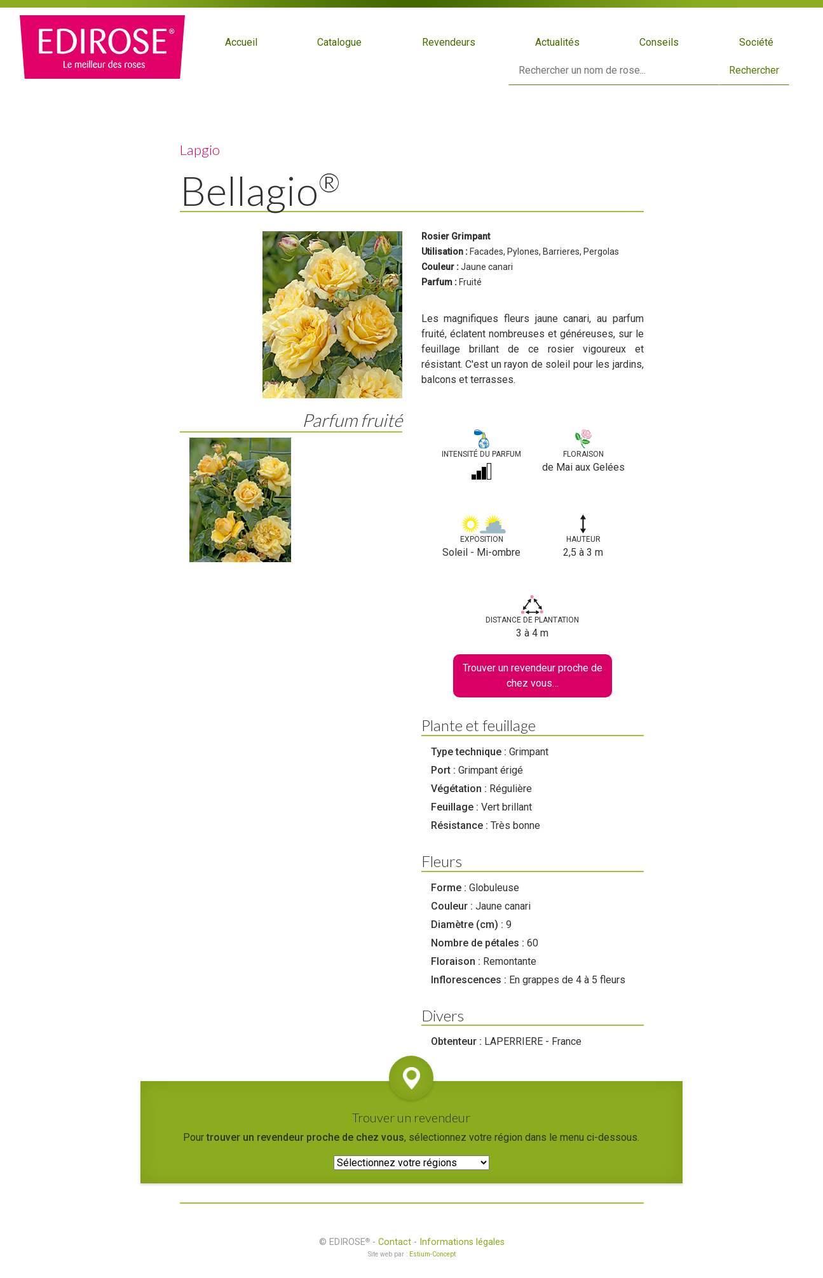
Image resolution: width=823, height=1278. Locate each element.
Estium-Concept (432, 1254)
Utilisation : (444, 251)
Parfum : (439, 282)
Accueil (241, 42)
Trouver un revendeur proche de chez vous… (532, 675)
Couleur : (440, 267)
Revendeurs (448, 42)
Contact (394, 1242)
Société (756, 42)
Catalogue (339, 42)
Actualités (557, 42)
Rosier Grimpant (455, 236)
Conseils (659, 42)
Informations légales (462, 1242)
